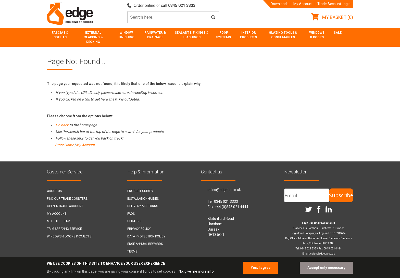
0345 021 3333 (226, 201)
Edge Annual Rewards (145, 244)
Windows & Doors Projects (69, 236)
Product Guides (140, 191)
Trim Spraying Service (64, 229)
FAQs (131, 214)
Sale (338, 32)
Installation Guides (143, 198)
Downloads (280, 4)
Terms (132, 251)
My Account (302, 4)
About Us (54, 191)
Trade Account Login (334, 4)
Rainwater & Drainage (155, 35)
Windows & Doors (316, 35)
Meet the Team (58, 221)
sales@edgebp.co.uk (224, 190)
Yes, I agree (260, 268)
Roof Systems (223, 35)
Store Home (64, 145)
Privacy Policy (139, 229)
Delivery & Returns (142, 206)
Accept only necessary (326, 268)
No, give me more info (196, 271)
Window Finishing (126, 35)
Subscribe (341, 195)
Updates (133, 221)
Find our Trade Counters (67, 198)
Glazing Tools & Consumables (283, 35)
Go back (62, 125)
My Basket (332, 17)
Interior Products (248, 35)
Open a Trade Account (65, 206)
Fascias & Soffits (60, 35)
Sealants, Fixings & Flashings (191, 35)
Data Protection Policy (146, 236)
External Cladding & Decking (93, 37)
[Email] (306, 195)
